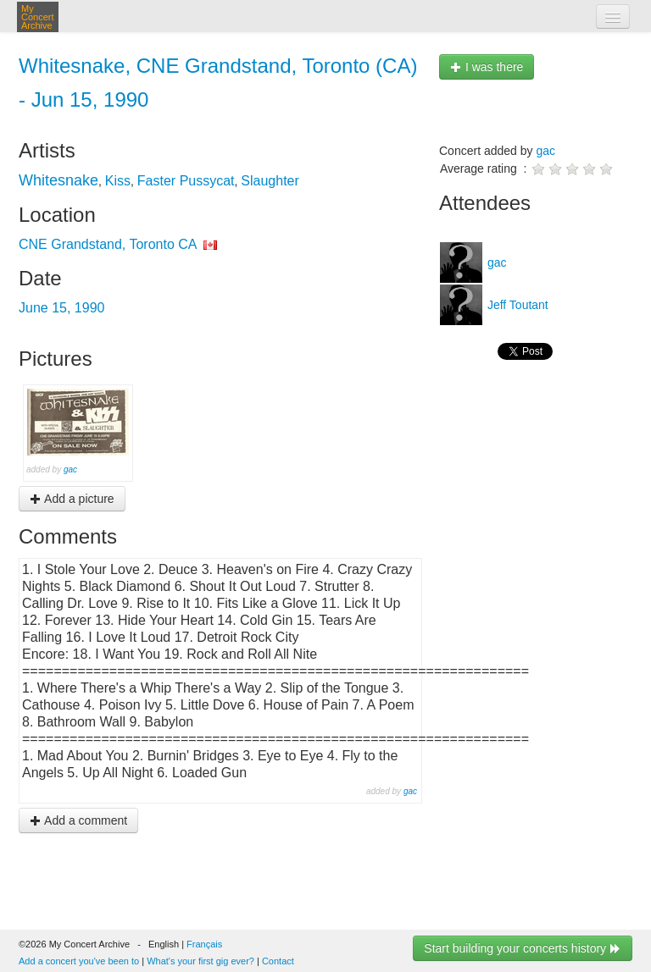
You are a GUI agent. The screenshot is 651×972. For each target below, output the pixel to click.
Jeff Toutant (516, 305)
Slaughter (270, 181)
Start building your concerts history (522, 948)
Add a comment (78, 820)
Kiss (118, 181)
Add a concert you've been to (79, 961)
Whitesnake (58, 180)
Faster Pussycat (186, 181)
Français (204, 944)
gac (70, 469)
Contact (278, 961)
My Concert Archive (37, 16)
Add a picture (72, 498)
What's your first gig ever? (200, 961)
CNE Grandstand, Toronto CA (108, 244)
